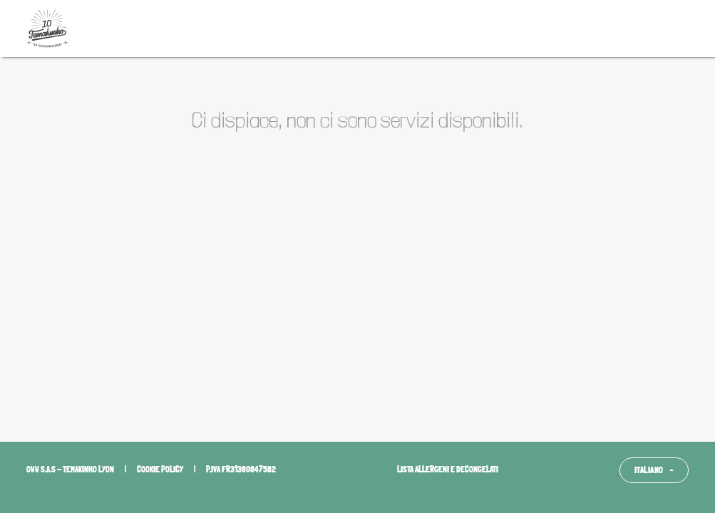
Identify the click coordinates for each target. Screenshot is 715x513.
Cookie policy (160, 470)
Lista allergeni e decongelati (447, 470)
